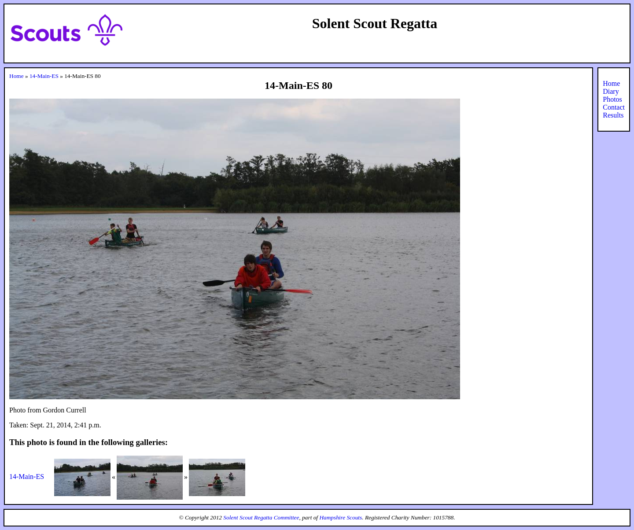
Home (16, 76)
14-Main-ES (44, 76)
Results (613, 115)
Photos (612, 99)
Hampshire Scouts (340, 517)
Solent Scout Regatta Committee (261, 517)
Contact (614, 107)
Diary (611, 91)
